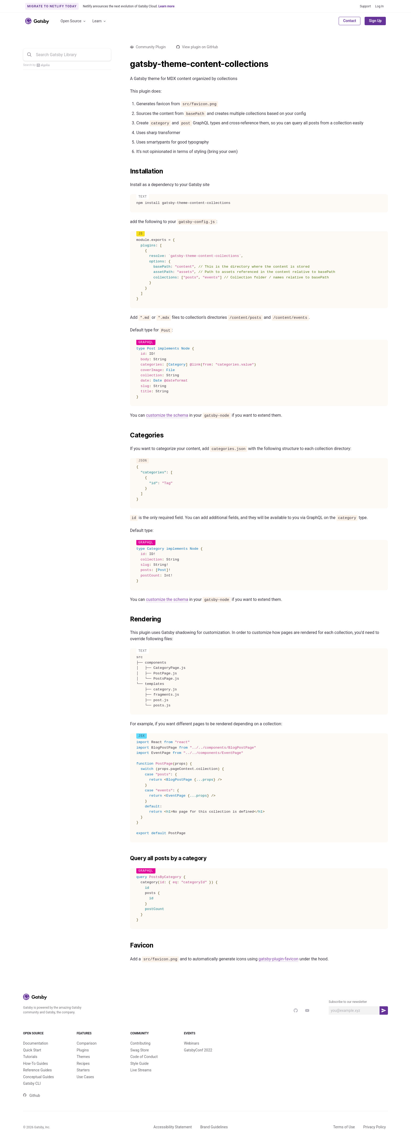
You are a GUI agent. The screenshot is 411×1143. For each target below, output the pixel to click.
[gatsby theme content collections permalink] (127, 64)
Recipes (83, 1063)
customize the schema (167, 415)
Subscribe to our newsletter (348, 1002)
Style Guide (139, 1063)
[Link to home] (37, 21)
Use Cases (85, 1077)
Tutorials (30, 1057)
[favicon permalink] (127, 945)
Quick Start (32, 1050)
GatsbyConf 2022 (198, 1050)
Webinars (191, 1043)
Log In (379, 6)
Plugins (83, 1050)
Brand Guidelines (214, 1127)
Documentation (35, 1043)
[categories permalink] (127, 435)
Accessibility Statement (173, 1127)
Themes (83, 1057)
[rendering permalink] (127, 619)
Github (31, 1095)
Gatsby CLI (32, 1083)
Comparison (87, 1043)
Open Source (73, 21)
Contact (349, 21)
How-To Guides (35, 1063)
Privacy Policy (374, 1127)
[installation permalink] (127, 171)
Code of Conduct (144, 1057)
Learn (99, 21)
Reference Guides (37, 1070)
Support (365, 6)
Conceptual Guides (38, 1077)
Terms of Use (344, 1127)
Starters (83, 1070)
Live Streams (141, 1070)
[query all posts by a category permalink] (127, 858)
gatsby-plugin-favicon (278, 958)
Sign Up (375, 21)
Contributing (140, 1043)
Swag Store (139, 1050)
